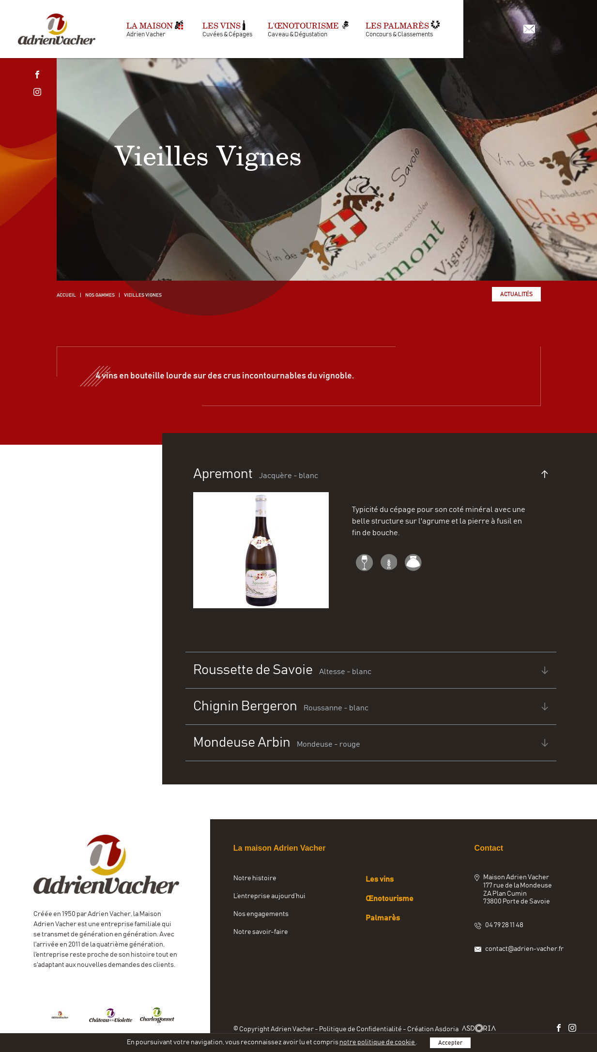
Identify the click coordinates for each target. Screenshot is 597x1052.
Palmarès (383, 918)
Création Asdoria (452, 1029)
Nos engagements (261, 914)
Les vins (380, 879)
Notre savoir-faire (260, 932)
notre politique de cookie (377, 1042)
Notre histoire (254, 878)
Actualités (516, 294)
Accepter (450, 1043)
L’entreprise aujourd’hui (269, 896)
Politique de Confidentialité (361, 1029)
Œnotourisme (389, 898)
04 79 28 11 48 (504, 925)
